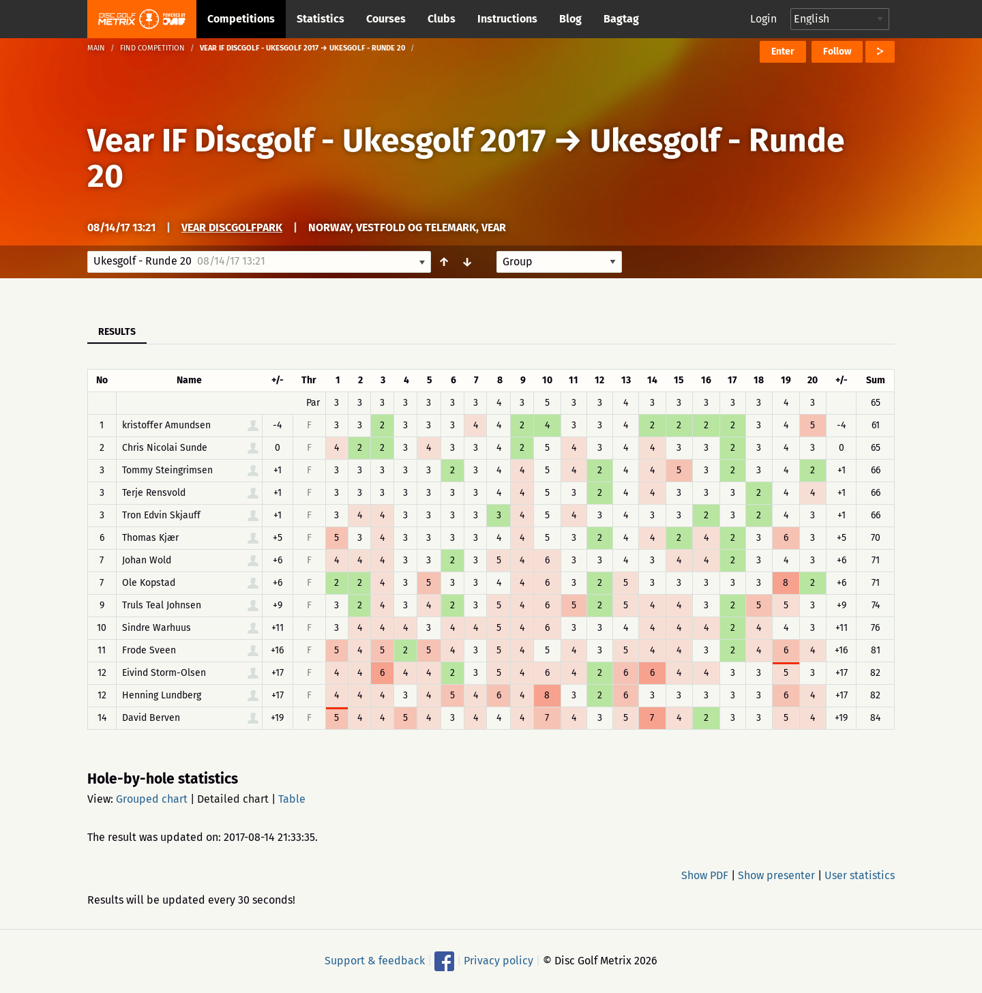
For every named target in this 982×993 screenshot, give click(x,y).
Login (763, 18)
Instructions (507, 18)
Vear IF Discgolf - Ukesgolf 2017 (316, 140)
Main (96, 48)
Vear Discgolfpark (231, 227)
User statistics (859, 875)
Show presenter (776, 875)
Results (117, 332)
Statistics (320, 18)
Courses (386, 18)
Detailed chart (233, 798)
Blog (570, 18)
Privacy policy (498, 960)
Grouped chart (152, 798)
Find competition (152, 48)
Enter (782, 51)
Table (292, 798)
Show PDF (704, 875)
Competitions (241, 18)
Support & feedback (375, 960)
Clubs (442, 18)
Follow (837, 51)
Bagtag (621, 18)
